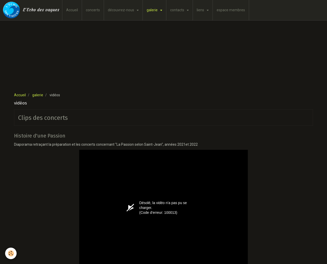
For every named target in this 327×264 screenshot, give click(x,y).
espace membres (231, 10)
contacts (177, 10)
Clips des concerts (43, 117)
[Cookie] (11, 253)
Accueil (72, 10)
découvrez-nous (121, 10)
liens (201, 10)
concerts (93, 10)
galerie (152, 10)
